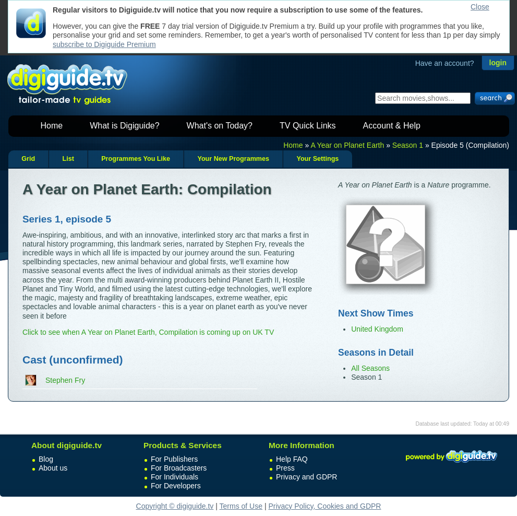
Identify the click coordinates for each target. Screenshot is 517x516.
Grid (28, 158)
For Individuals (174, 477)
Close (480, 7)
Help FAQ (292, 459)
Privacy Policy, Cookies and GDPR (324, 506)
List (68, 158)
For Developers (176, 486)
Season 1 (407, 145)
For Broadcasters (179, 468)
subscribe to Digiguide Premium (104, 44)
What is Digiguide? (124, 125)
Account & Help (391, 125)
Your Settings (317, 158)
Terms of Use (241, 506)
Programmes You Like (135, 158)
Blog (46, 459)
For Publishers (174, 459)
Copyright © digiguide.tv (175, 506)
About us (53, 468)
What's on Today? (220, 125)
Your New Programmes (233, 158)
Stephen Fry (65, 380)
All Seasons (370, 368)
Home (52, 125)
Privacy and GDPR (306, 477)
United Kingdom (377, 329)
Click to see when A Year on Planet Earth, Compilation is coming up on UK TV (148, 332)
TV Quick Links (308, 125)
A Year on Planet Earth (347, 145)
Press (285, 468)
